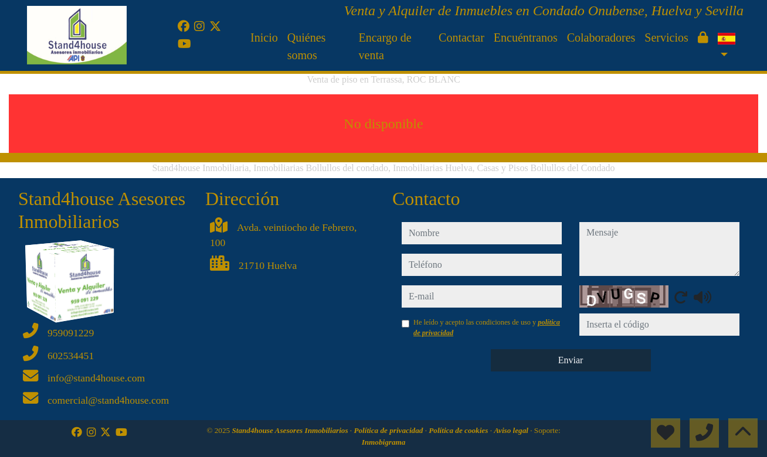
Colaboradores (601, 37)
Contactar (461, 37)
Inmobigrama (384, 442)
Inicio (264, 37)
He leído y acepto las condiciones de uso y (486, 327)
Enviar (570, 360)
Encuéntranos (526, 37)
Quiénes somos (306, 46)
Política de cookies (459, 430)
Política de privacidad (389, 430)
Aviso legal (512, 430)
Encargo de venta (385, 46)
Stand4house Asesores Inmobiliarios (290, 430)
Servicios (666, 37)
